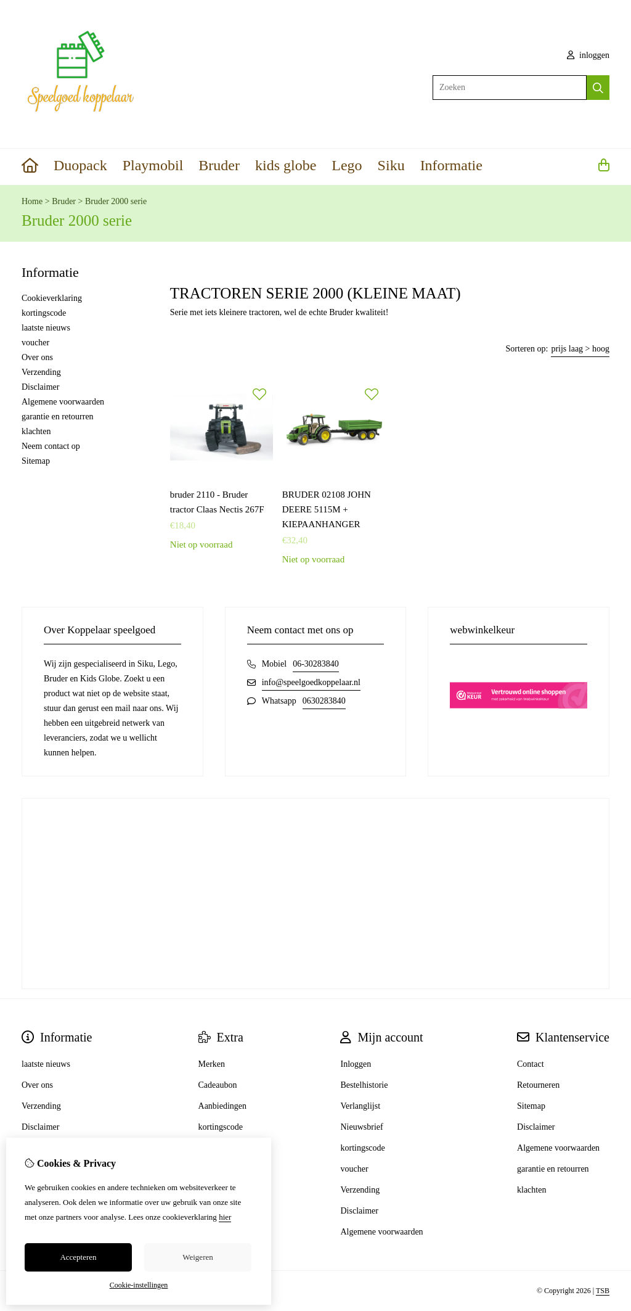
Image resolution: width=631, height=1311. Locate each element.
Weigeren (197, 1257)
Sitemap (36, 461)
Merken (212, 1064)
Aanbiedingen (222, 1106)
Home (32, 201)
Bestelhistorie (364, 1085)
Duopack (80, 165)
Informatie (451, 165)
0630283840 (324, 700)
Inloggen (355, 1064)
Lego (347, 165)
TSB (602, 1290)
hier (225, 1217)
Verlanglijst (360, 1106)
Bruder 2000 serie (116, 201)
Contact (530, 1064)
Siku (391, 165)
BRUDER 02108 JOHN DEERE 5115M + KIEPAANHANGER (326, 509)
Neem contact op (51, 446)
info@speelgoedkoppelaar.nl (311, 682)
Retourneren (538, 1085)
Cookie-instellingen (139, 1285)
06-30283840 (316, 663)
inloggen (588, 55)
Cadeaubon (217, 1085)
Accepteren (78, 1257)
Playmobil (153, 165)
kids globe (285, 165)
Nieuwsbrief (361, 1127)
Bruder (219, 165)
